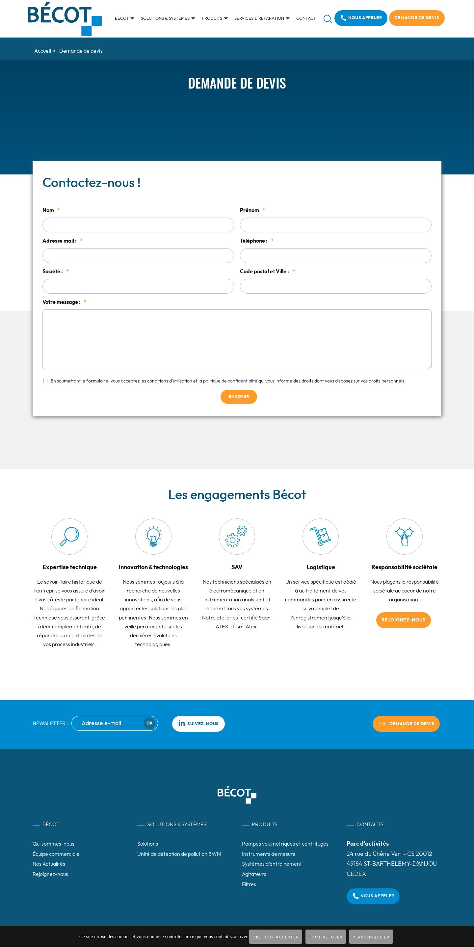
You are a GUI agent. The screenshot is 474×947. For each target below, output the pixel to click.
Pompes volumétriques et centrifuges (285, 844)
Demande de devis (416, 18)
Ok (149, 723)
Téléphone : (257, 241)
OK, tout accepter (275, 937)
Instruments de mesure (269, 854)
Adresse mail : (62, 241)
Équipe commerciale (56, 854)
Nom (51, 210)
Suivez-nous (198, 722)
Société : (55, 271)
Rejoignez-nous (404, 620)
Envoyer (239, 397)
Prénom (252, 210)
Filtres (249, 884)
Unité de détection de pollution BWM (179, 854)
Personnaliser (371, 937)
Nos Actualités (49, 864)
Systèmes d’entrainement (272, 864)
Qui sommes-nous (53, 844)
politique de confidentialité (230, 381)
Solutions (147, 844)
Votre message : (64, 302)
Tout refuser (326, 937)
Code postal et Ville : (267, 271)
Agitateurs (254, 874)
